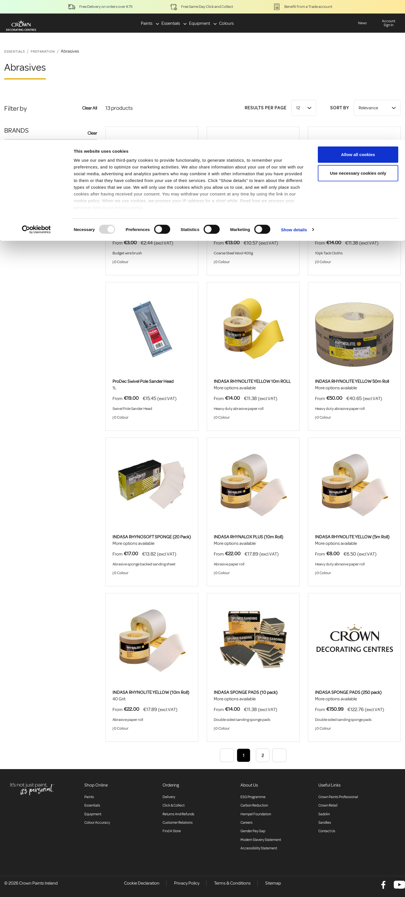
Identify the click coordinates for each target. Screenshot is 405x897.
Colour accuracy (97, 822)
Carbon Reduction (254, 805)
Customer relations (178, 822)
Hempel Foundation (255, 814)
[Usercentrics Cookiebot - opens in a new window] (36, 90)
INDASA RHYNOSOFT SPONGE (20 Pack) (151, 537)
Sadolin (324, 814)
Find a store (172, 831)
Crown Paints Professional (338, 797)
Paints (89, 797)
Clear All (89, 108)
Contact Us (326, 831)
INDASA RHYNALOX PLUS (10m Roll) (248, 537)
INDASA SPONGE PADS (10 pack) (246, 692)
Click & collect (173, 805)
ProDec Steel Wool (231, 226)
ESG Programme (253, 797)
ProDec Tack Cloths (333, 226)
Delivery (169, 797)
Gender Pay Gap (252, 831)
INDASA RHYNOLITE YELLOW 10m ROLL (252, 381)
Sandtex (324, 822)
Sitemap (273, 883)
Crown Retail (328, 805)
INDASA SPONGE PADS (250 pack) (348, 692)
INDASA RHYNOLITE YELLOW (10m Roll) (150, 692)
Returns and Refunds (178, 814)
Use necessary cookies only (358, 33)
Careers (246, 822)
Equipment (92, 814)
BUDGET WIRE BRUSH (133, 226)
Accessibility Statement (258, 848)
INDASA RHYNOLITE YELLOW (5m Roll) (352, 537)
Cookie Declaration (141, 883)
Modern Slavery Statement (260, 840)
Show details (294, 90)
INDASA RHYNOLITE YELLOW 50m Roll (352, 381)
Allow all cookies (358, 14)
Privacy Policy (186, 883)
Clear (92, 133)
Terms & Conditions (232, 883)
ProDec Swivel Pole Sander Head (143, 381)
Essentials (92, 805)
